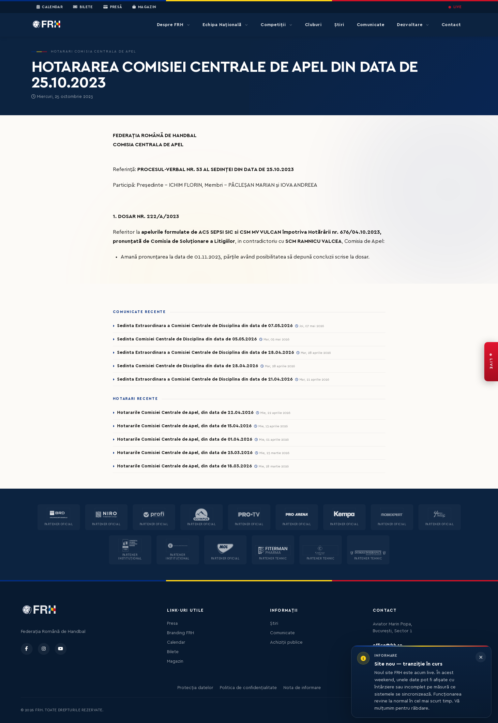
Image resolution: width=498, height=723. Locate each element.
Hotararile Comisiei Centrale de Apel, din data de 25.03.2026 (184, 452)
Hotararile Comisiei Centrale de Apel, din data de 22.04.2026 (185, 412)
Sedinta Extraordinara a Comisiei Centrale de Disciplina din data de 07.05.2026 (205, 325)
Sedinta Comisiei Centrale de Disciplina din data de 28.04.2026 (187, 366)
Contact (451, 25)
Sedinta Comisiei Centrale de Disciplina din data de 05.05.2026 (187, 339)
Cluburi (313, 25)
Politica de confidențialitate (248, 687)
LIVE (454, 7)
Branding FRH (180, 633)
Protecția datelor (195, 687)
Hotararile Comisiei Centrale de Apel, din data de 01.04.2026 (184, 439)
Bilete (83, 7)
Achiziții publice (286, 642)
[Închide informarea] (480, 657)
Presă (112, 7)
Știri (339, 25)
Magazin (144, 7)
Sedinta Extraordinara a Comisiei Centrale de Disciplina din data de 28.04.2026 (205, 352)
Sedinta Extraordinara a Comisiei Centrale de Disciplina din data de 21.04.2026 (205, 379)
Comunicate (371, 25)
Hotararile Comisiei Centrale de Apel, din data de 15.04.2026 (184, 426)
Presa (172, 623)
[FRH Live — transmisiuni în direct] (491, 361)
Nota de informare (302, 687)
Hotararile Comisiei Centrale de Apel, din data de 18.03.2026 (184, 466)
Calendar (50, 7)
